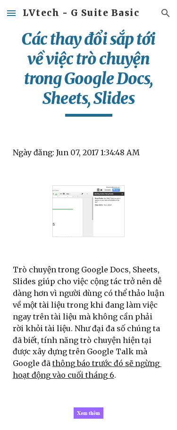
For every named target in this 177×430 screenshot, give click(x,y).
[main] (89, 72)
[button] (11, 13)
